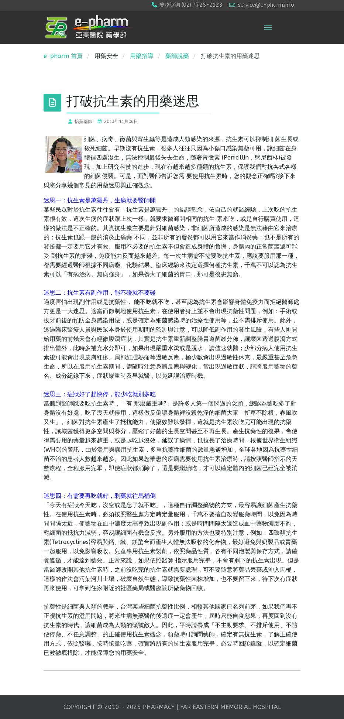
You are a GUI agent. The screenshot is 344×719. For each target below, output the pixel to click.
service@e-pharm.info (266, 5)
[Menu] (268, 27)
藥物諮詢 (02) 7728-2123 (191, 5)
